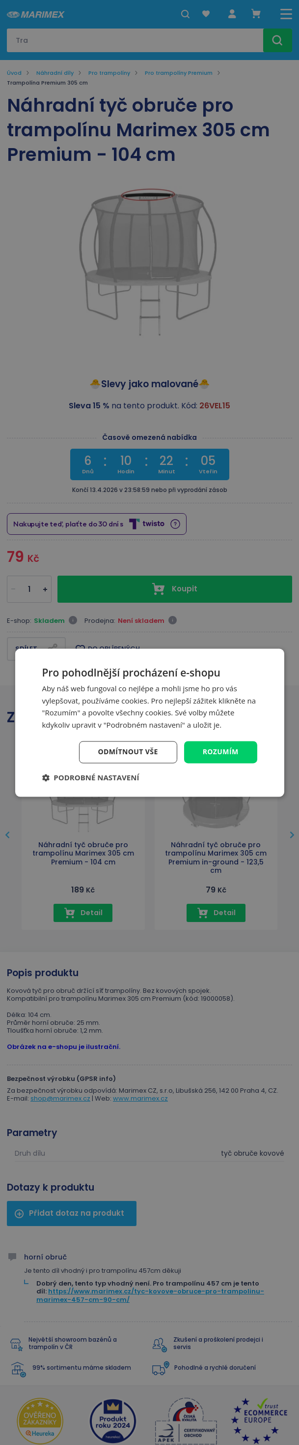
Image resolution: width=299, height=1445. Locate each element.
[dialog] (149, 722)
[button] (90, 777)
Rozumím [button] (221, 751)
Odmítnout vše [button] (128, 751)
